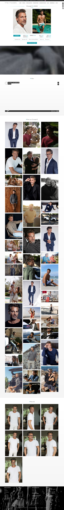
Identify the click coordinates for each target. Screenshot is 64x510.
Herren (19, 490)
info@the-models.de (51, 491)
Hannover (6, 496)
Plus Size (20, 493)
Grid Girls (34, 489)
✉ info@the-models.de (40, 0)
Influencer (20, 499)
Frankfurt (6, 499)
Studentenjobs (35, 493)
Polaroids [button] (32, 42)
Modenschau (20, 498)
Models (19, 487)
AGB (22, 507)
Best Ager (20, 492)
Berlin (5, 489)
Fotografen (34, 498)
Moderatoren (34, 492)
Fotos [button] (28, 42)
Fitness (19, 496)
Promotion (34, 490)
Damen (19, 489)
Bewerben (27, 0)
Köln (5, 493)
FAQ (38, 507)
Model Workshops (35, 496)
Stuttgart (6, 498)
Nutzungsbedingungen (33, 507)
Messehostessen (35, 487)
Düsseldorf (6, 492)
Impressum (18, 507)
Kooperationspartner (36, 495)
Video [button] (35, 42)
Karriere (45, 507)
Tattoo (19, 495)
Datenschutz (26, 507)
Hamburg (6, 490)
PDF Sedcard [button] (17, 35)
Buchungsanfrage (21, 0)
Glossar (41, 507)
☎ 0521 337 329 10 (33, 0)
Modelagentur (7, 487)
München (6, 495)
